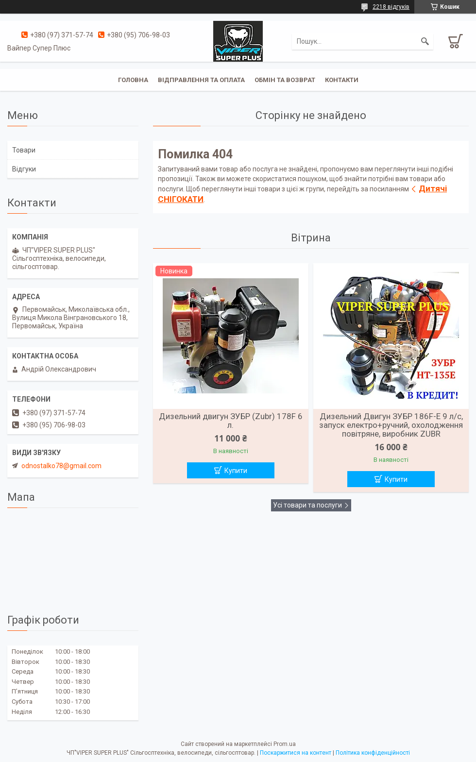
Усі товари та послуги (307, 505)
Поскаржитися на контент (295, 752)
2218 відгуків (391, 6)
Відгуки (24, 169)
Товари (23, 150)
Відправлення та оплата (201, 80)
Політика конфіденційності (373, 752)
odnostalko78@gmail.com (61, 466)
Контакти (341, 80)
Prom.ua (284, 744)
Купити (235, 470)
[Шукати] (425, 41)
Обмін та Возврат (285, 80)
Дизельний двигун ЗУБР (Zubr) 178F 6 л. (231, 420)
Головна (133, 80)
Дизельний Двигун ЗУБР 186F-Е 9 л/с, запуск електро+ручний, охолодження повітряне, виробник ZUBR (391, 425)
